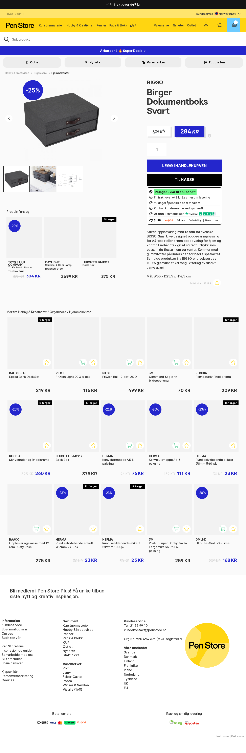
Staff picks (71, 655)
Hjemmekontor (60, 73)
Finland (129, 661)
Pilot (66, 668)
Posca (67, 681)
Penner (101, 25)
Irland (128, 670)
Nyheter (178, 25)
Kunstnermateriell (51, 25)
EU (126, 688)
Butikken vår (11, 638)
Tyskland (130, 679)
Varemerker (162, 25)
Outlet (191, 25)
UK (126, 683)
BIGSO (155, 82)
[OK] (123, 39)
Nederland (131, 674)
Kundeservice (204, 13)
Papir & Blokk (118, 25)
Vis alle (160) (72, 689)
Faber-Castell (73, 677)
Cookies (8, 680)
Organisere (40, 73)
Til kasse (184, 179)
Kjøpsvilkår (10, 672)
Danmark (130, 657)
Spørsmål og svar (14, 629)
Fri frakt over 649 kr (123, 4)
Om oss (7, 633)
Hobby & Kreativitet (80, 25)
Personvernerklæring (17, 676)
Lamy (67, 672)
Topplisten (216, 62)
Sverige (130, 652)
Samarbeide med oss (17, 655)
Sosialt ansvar (12, 663)
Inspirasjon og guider (17, 650)
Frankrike (131, 666)
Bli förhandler (12, 659)
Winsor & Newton (76, 685)
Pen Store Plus (13, 646)
